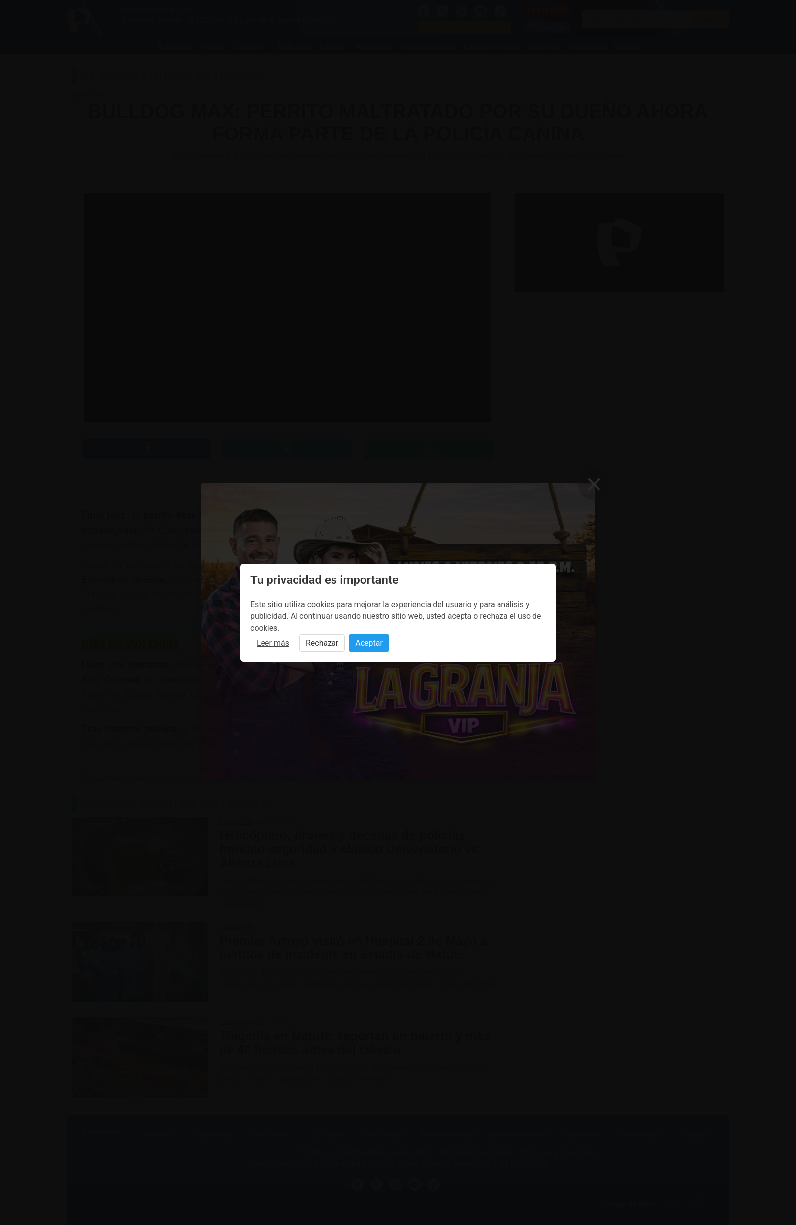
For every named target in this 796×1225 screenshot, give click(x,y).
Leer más (273, 642)
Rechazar (322, 642)
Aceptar (369, 642)
